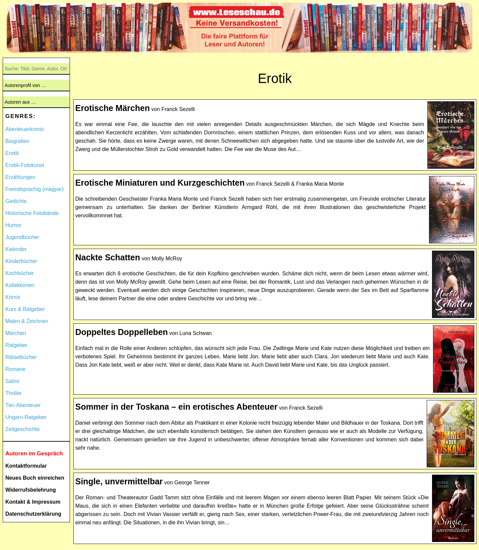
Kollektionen (19, 285)
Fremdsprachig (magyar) (34, 189)
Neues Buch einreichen (34, 478)
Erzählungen (20, 177)
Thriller (13, 393)
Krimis (12, 297)
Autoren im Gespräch (34, 453)
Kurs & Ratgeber (25, 309)
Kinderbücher (21, 261)
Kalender (16, 249)
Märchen (15, 333)
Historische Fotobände (32, 213)
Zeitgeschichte (22, 429)
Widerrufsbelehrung (30, 490)
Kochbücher (19, 273)
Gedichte (16, 201)
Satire (12, 381)
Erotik (12, 153)
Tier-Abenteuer (23, 405)
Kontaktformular (26, 466)
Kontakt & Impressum (32, 502)
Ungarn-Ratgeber (26, 417)
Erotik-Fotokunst (24, 165)
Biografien (17, 141)
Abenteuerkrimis (24, 129)
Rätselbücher (21, 357)
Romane (15, 369)
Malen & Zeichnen (26, 321)
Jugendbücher (22, 237)
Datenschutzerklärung (33, 514)
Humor (13, 225)
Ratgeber (16, 345)
